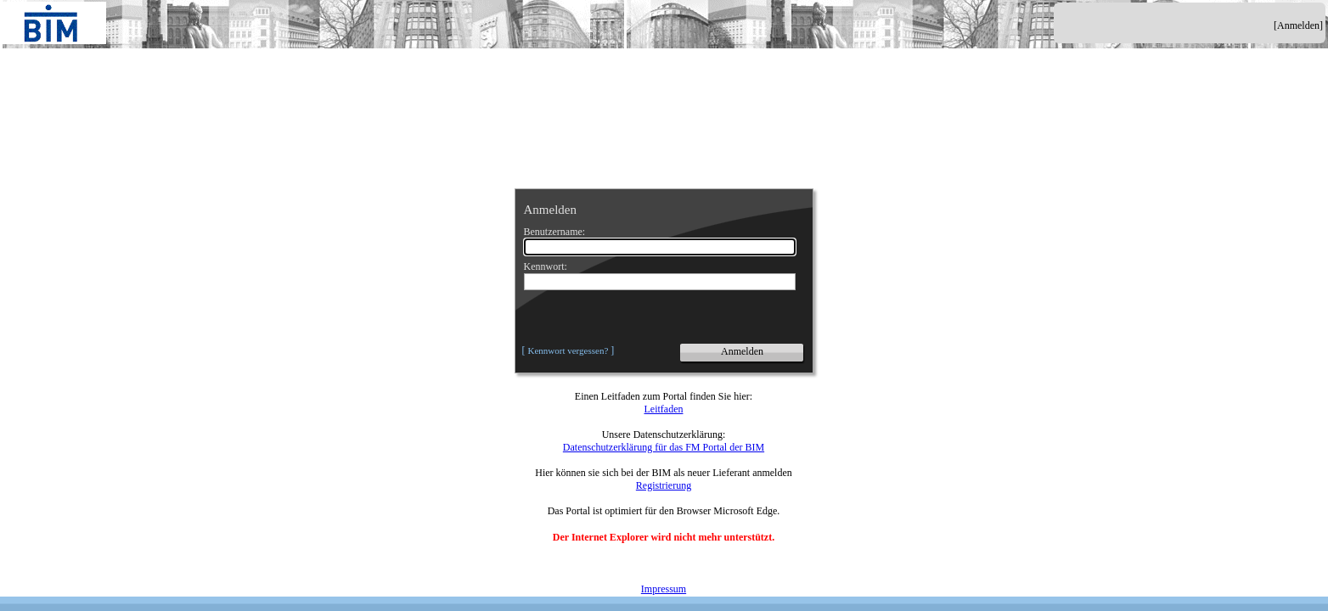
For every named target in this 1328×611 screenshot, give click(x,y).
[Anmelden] (1298, 25)
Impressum (663, 589)
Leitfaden (664, 409)
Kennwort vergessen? (568, 350)
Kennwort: (545, 266)
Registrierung (663, 485)
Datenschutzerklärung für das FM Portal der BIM (663, 447)
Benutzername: (555, 232)
